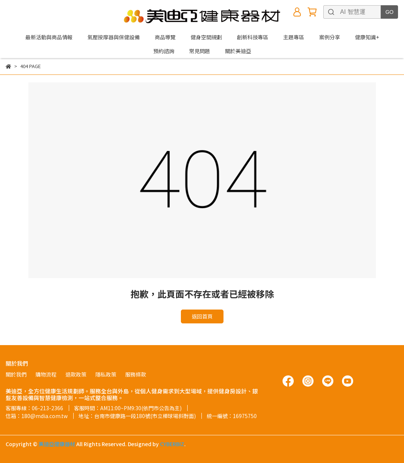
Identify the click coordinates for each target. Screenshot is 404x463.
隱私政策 (105, 374)
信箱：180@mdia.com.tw (37, 416)
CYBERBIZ (172, 444)
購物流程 (46, 374)
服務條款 (135, 374)
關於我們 (16, 374)
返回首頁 (202, 316)
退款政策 (75, 374)
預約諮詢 (163, 51)
